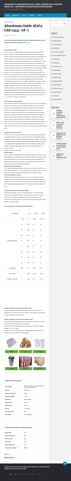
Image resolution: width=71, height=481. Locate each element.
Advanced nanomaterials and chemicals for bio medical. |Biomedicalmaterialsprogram (34, 5)
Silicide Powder (57, 84)
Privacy (33, 474)
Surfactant (56, 95)
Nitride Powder (57, 73)
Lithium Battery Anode (59, 55)
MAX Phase (56, 59)
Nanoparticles (57, 70)
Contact (31, 15)
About (40, 15)
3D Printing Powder (58, 37)
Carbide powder (57, 44)
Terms (27, 474)
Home (7, 15)
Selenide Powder (57, 81)
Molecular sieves (57, 66)
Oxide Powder (9, 22)
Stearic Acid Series (58, 88)
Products (15, 15)
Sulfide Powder (57, 92)
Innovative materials (58, 52)
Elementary (56, 48)
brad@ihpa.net (26, 42)
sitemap (39, 474)
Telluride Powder (57, 99)
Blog (24, 15)
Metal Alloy (56, 62)
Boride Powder (57, 40)
